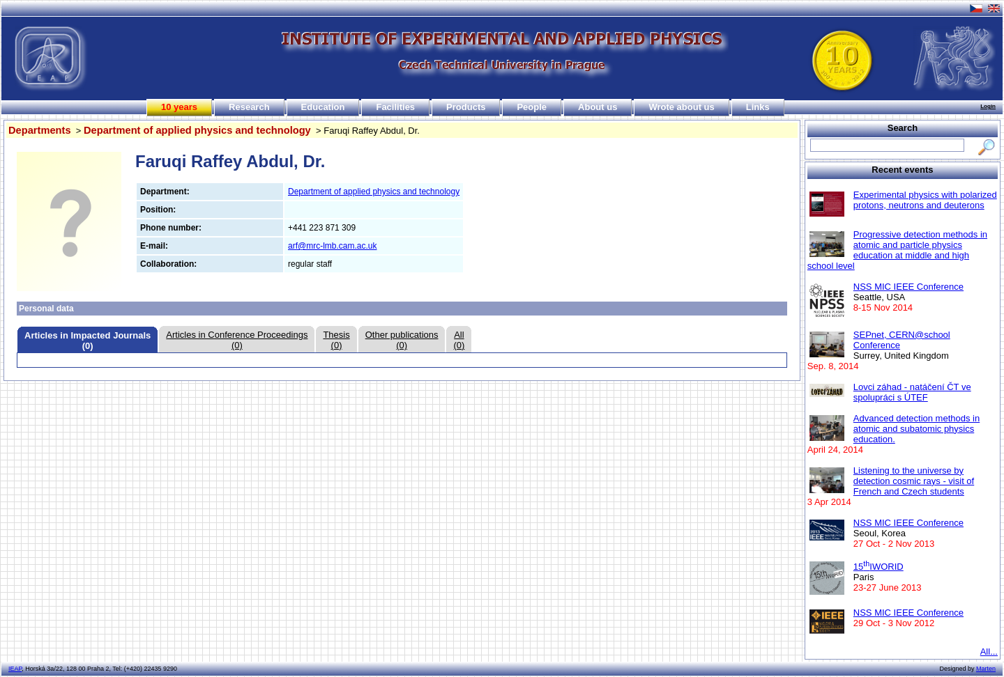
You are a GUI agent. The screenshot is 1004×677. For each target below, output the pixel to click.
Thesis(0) (336, 339)
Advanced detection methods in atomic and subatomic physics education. (916, 428)
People (532, 107)
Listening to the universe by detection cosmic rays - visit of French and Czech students (913, 481)
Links (758, 107)
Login (988, 106)
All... (989, 651)
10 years (179, 107)
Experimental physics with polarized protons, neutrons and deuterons (925, 199)
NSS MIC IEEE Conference (908, 286)
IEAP (15, 668)
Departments (39, 130)
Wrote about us (681, 107)
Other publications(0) (402, 339)
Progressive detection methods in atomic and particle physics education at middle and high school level (897, 250)
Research (249, 107)
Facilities (395, 107)
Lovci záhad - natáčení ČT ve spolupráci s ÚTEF (912, 392)
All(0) (458, 339)
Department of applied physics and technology (197, 130)
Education (323, 107)
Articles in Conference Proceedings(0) (236, 339)
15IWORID (878, 566)
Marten (986, 668)
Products (465, 107)
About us (597, 107)
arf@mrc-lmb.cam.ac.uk (332, 246)
